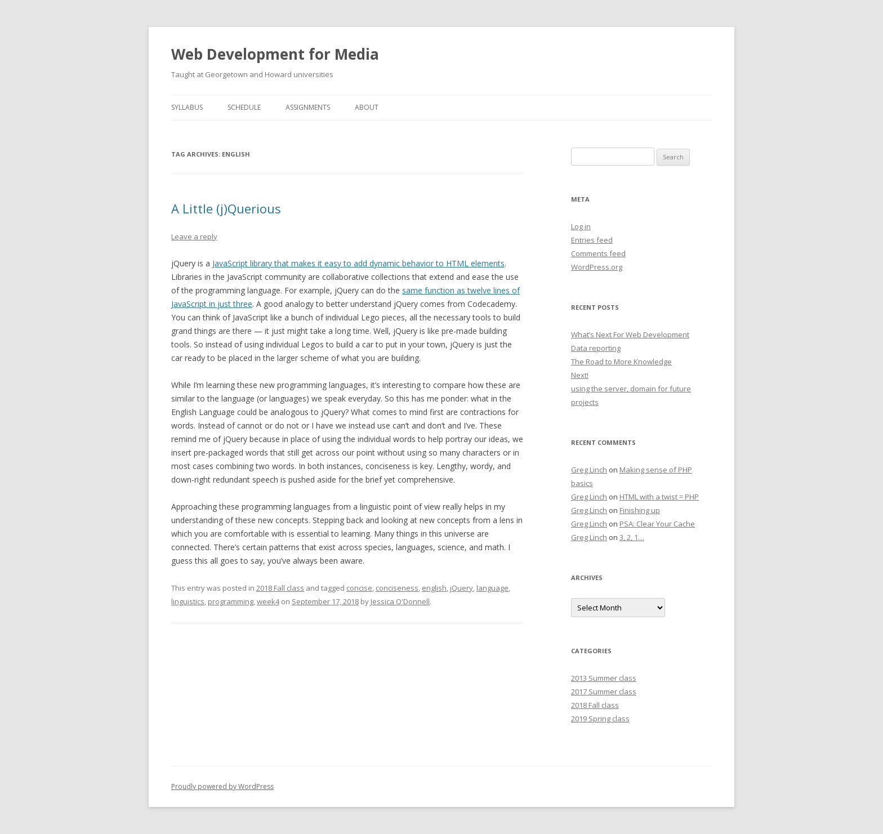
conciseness (397, 588)
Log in (581, 226)
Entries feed (592, 240)
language (492, 588)
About (366, 107)
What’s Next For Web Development (630, 334)
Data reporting (596, 348)
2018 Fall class (280, 588)
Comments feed (598, 253)
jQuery (461, 588)
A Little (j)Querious (226, 208)
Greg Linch (589, 470)
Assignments (308, 107)
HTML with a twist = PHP (659, 497)
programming (230, 601)
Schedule (244, 107)
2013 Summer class (603, 678)
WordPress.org (596, 267)
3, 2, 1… (631, 537)
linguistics (187, 601)
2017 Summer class (603, 691)
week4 (268, 601)
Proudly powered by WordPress (222, 786)
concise (359, 588)
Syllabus (187, 107)
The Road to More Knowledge (621, 361)
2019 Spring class (600, 718)
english (434, 588)
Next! (579, 375)
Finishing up (639, 510)
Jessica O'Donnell (400, 601)
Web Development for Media (275, 54)
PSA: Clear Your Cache (657, 524)
